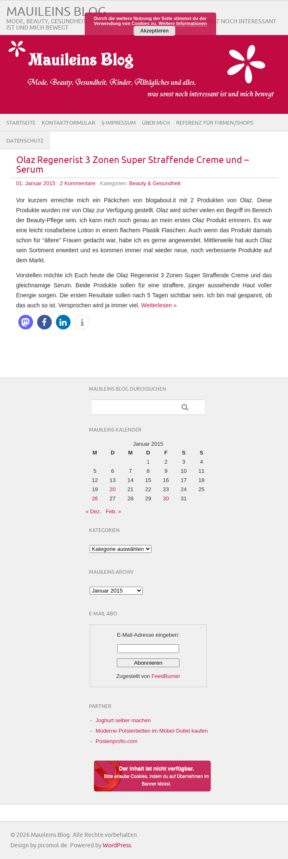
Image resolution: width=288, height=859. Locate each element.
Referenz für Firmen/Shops (214, 123)
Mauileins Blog (56, 11)
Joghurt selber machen (123, 720)
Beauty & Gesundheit (155, 183)
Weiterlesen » (159, 305)
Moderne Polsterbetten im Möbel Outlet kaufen (152, 731)
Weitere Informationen (183, 23)
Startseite (20, 123)
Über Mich (156, 123)
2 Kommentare (77, 183)
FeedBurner (166, 676)
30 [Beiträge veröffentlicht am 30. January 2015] (166, 498)
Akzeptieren (154, 31)
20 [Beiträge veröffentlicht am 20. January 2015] (113, 489)
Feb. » (113, 511)
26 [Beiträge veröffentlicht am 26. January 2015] (95, 498)
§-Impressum (118, 123)
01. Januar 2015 (36, 183)
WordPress (117, 845)
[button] (25, 322)
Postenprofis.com (116, 741)
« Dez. (93, 511)
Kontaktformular (68, 123)
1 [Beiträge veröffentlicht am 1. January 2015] (148, 462)
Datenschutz (25, 141)
